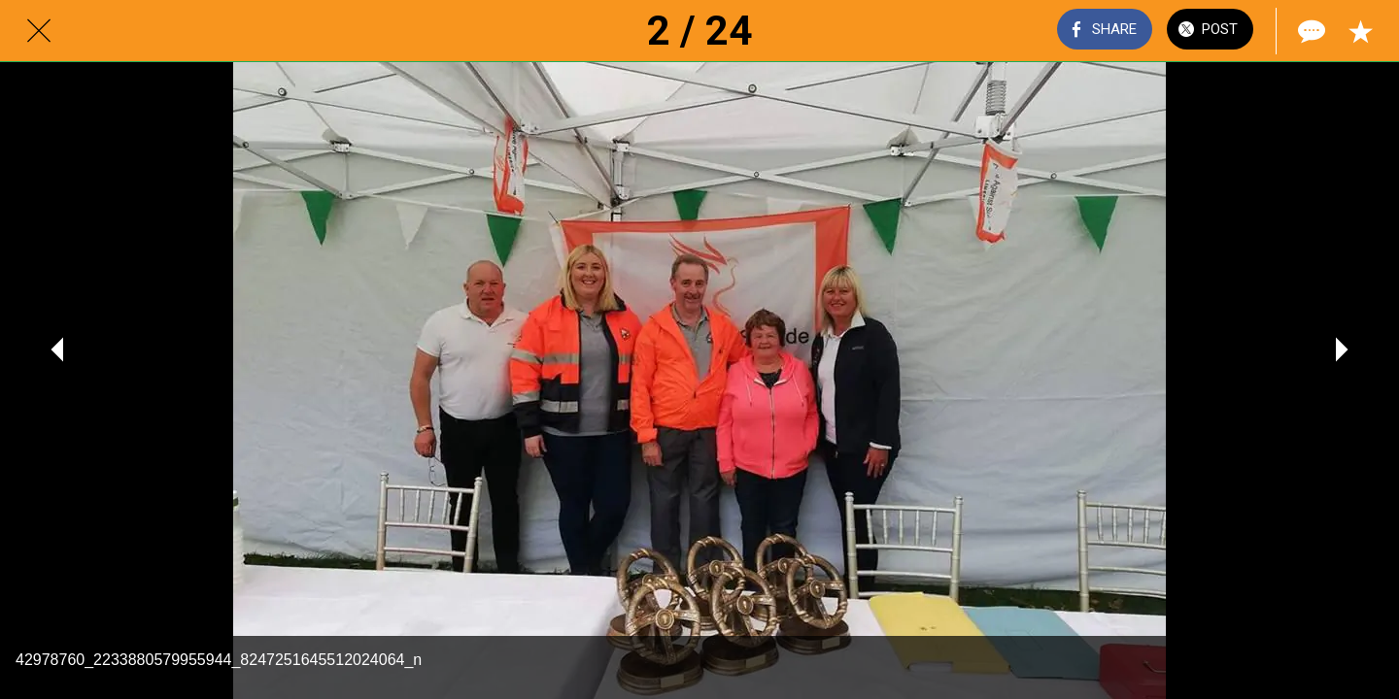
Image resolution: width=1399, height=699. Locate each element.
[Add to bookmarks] (1360, 31)
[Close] (39, 31)
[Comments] (1309, 31)
